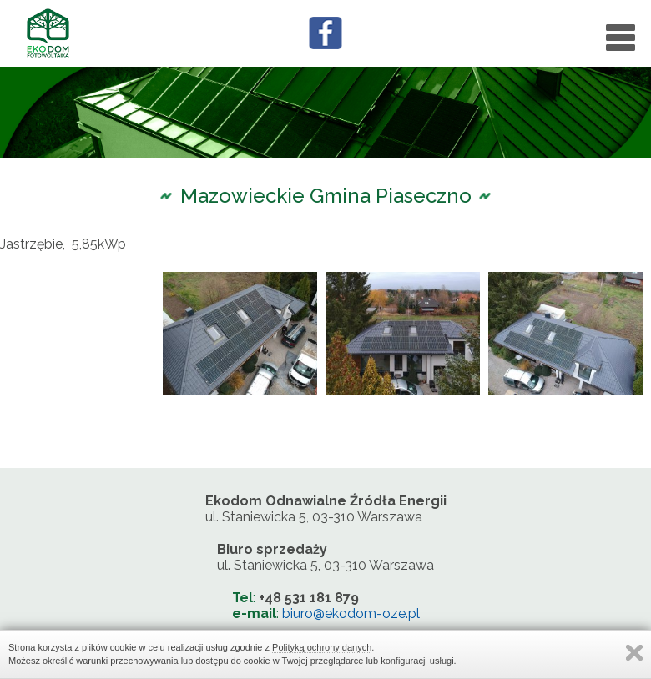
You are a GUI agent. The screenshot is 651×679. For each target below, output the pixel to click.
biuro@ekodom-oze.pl (351, 613)
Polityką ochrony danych (321, 647)
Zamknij (634, 653)
